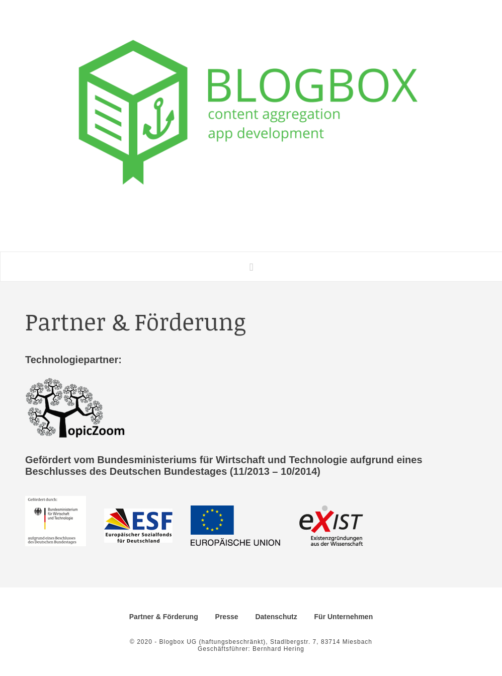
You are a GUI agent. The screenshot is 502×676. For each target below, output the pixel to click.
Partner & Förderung (163, 617)
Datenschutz (276, 617)
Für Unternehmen (343, 617)
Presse (226, 617)
